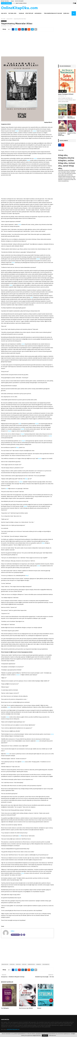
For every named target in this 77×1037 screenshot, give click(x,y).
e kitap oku (12, 964)
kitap (17, 447)
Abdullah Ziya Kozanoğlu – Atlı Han (44, 976)
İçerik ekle (66, 13)
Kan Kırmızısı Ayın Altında (26, 1008)
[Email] (21, 935)
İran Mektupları (5, 1008)
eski (32, 297)
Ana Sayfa (4, 13)
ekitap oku (18, 964)
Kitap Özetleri (29, 13)
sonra (35, 158)
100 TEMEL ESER (12, 13)
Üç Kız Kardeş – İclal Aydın (61, 117)
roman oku (38, 964)
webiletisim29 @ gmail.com (13, 1029)
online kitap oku (31, 964)
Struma (39, 1008)
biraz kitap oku (5, 964)
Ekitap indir (60, 150)
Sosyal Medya (64, 140)
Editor (12, 931)
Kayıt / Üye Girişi (5, 1)
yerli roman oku (46, 964)
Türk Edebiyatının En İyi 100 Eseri (53, 13)
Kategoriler (38, 13)
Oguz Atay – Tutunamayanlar (71, 117)
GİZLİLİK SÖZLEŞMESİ (19, 1)
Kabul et (45, 1035)
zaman (34, 131)
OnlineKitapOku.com (19, 8)
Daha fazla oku (52, 1035)
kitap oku (24, 964)
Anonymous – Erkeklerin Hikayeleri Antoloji (12, 976)
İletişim (12, 1)
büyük (16, 131)
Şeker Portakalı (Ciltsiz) (21, 3)
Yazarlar (21, 13)
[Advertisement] (27, 44)
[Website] (24, 935)
